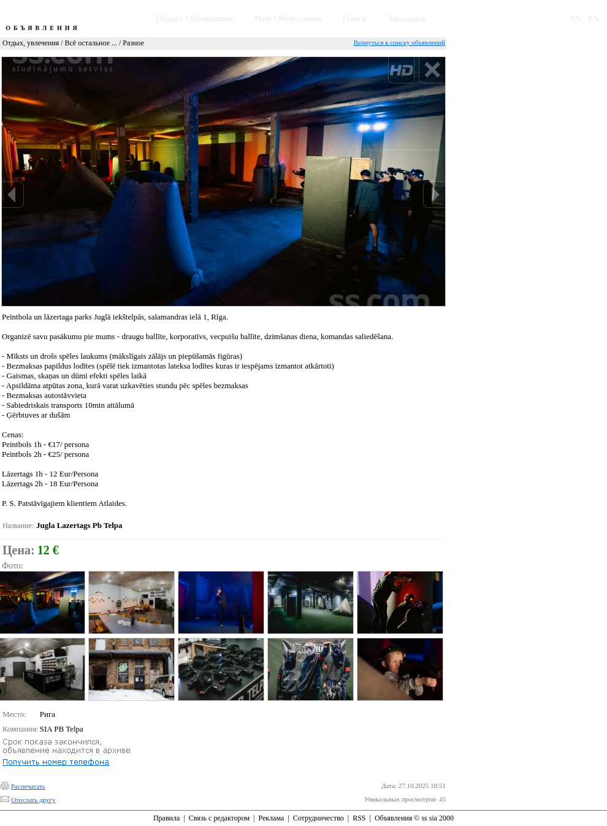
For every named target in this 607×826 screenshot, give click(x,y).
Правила (166, 818)
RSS (359, 818)
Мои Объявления (287, 18)
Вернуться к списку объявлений (399, 42)
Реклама (271, 818)
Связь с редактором (219, 818)
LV (576, 18)
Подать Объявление (194, 18)
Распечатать (28, 786)
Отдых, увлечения (30, 43)
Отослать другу (33, 799)
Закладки (407, 18)
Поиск (355, 18)
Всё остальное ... (91, 43)
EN (593, 18)
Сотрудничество (318, 818)
